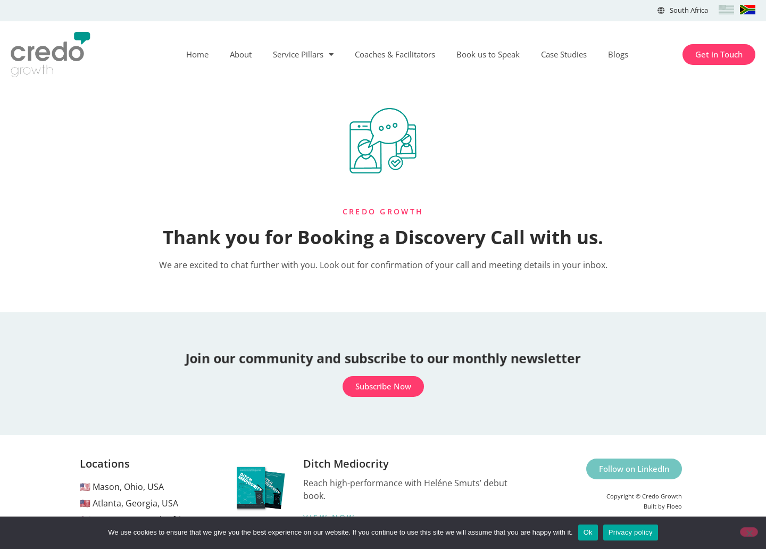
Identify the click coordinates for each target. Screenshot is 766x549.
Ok (588, 532)
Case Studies (564, 54)
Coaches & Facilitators (395, 54)
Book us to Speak (488, 54)
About (241, 54)
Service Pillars (303, 54)
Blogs (618, 54)
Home (197, 54)
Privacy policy (631, 532)
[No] (749, 532)
